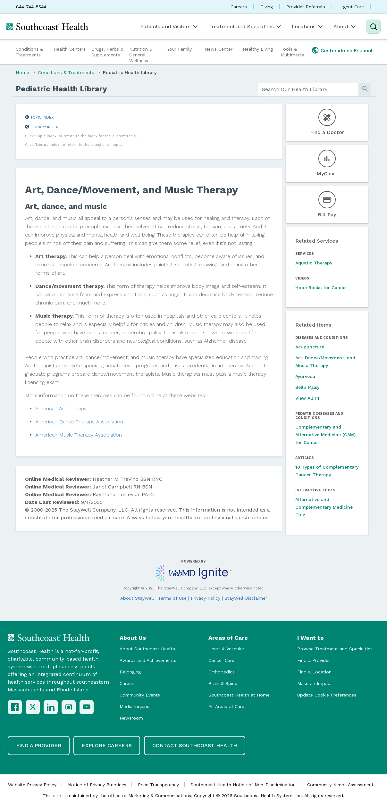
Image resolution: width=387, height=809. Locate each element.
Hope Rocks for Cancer (321, 287)
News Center (218, 49)
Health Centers (70, 49)
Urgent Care (351, 6)
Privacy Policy (205, 598)
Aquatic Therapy (313, 262)
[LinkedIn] (51, 707)
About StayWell (137, 598)
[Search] (373, 27)
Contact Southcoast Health (194, 745)
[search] (308, 89)
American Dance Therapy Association (79, 422)
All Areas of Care (226, 706)
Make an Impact (314, 683)
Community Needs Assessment (340, 784)
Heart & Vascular (226, 648)
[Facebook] (15, 707)
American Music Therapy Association (78, 435)
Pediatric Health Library (130, 72)
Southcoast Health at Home (239, 694)
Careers (239, 6)
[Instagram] (69, 707)
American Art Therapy (61, 408)
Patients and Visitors (169, 26)
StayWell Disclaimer (245, 598)
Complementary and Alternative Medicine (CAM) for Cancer (325, 434)
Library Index (44, 127)
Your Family (179, 49)
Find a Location (314, 671)
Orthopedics (221, 671)
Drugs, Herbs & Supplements (107, 51)
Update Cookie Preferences (326, 694)
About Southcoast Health (147, 648)
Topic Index (42, 117)
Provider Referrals (305, 6)
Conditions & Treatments (29, 51)
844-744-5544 (31, 6)
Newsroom (131, 718)
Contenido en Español (347, 51)
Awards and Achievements (148, 660)
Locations (308, 26)
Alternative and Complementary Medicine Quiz (324, 507)
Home (22, 72)
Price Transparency (158, 784)
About (345, 26)
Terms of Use (172, 598)
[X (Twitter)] (33, 707)
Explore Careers (107, 745)
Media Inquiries (136, 706)
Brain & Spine (222, 683)
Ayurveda (305, 376)
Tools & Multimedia (292, 51)
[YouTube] (87, 707)
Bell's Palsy (307, 387)
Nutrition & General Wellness (140, 54)
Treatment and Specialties (245, 26)
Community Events (140, 694)
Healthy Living (258, 49)
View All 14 (307, 398)
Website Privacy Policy (32, 784)
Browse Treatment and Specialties (335, 648)
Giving (266, 6)
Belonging (130, 671)
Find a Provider (313, 660)
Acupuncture (309, 346)
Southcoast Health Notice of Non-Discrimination (243, 784)
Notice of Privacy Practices (97, 784)
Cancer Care (221, 660)
